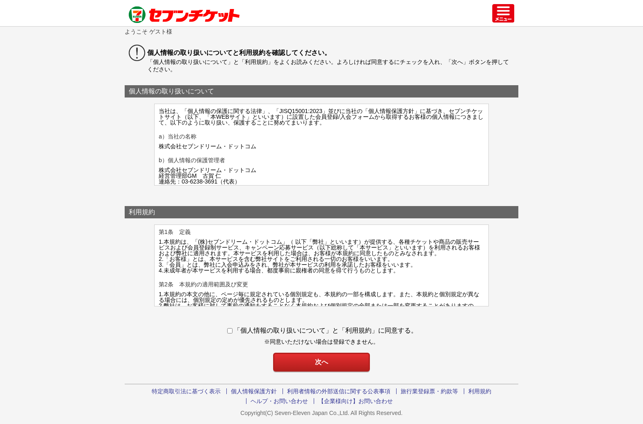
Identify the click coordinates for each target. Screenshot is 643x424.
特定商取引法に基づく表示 (186, 391)
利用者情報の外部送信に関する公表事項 (338, 391)
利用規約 (479, 391)
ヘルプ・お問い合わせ (279, 401)
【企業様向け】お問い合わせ (355, 401)
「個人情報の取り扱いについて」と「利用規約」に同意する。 (322, 330)
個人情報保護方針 (254, 391)
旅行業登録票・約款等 (429, 391)
